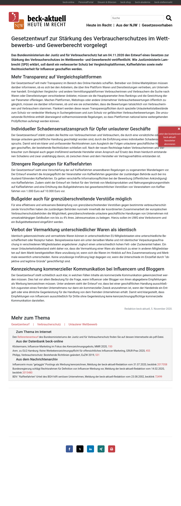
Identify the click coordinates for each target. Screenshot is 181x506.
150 (110, 346)
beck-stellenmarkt (163, 2)
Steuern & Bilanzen (107, 2)
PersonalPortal (86, 2)
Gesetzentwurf (20, 324)
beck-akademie (142, 2)
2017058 (162, 364)
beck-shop (125, 2)
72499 (158, 376)
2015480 (27, 372)
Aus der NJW (126, 25)
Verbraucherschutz (49, 324)
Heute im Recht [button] (99, 25)
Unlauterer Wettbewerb (82, 324)
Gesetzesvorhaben (157, 25)
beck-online (68, 2)
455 (148, 350)
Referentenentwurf (28, 337)
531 (97, 355)
